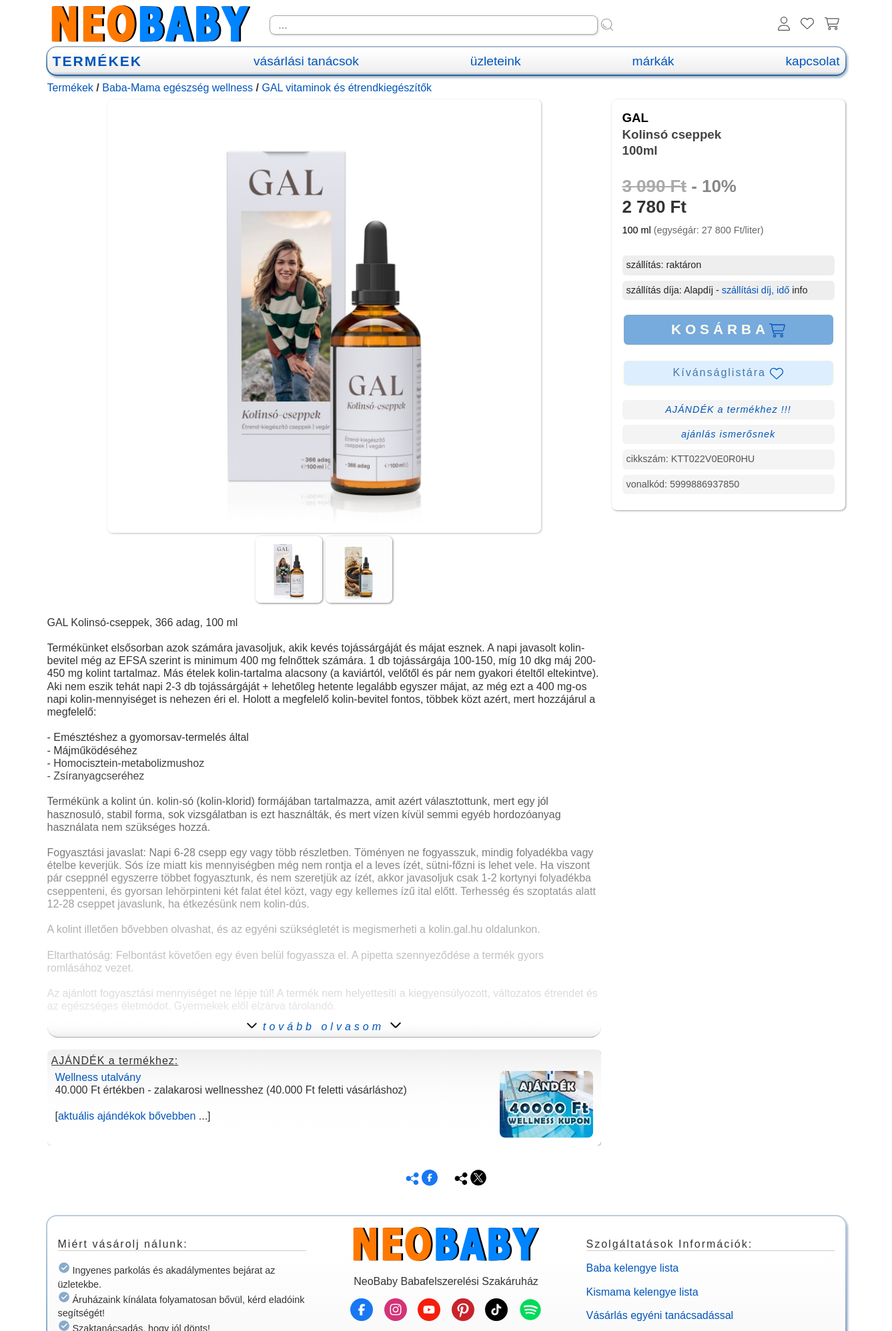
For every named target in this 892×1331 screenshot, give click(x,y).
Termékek (70, 87)
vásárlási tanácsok (306, 61)
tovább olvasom (324, 1026)
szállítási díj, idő (756, 290)
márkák (653, 61)
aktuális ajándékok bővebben (126, 1116)
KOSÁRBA (728, 329)
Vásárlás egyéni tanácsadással (660, 1315)
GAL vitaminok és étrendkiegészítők (347, 87)
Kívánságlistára (728, 373)
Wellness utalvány (98, 1077)
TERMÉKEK (97, 61)
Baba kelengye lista (632, 1268)
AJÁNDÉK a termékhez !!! (728, 409)
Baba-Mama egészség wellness (177, 87)
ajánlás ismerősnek (728, 434)
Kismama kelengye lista (642, 1292)
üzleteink (495, 61)
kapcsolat (812, 61)
